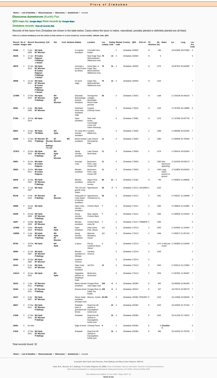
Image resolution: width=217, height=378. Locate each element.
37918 (15, 331)
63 (103, 297)
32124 (15, 265)
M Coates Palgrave (39, 57)
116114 (16, 273)
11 (103, 139)
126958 (16, 233)
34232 (15, 283)
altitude (96, 35)
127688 (16, 228)
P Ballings (39, 60)
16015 (15, 188)
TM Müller (39, 133)
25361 (15, 108)
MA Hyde (38, 50)
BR (68, 139)
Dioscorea (59, 13)
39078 (15, 66)
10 (112, 305)
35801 (15, 162)
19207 (15, 222)
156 (105, 297)
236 (103, 283)
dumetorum (73, 13)
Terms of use (108, 377)
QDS (106, 35)
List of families (28, 13)
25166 (15, 50)
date (102, 35)
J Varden (38, 63)
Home (16, 13)
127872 (16, 151)
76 (103, 56)
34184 (15, 289)
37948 (15, 315)
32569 (15, 260)
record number (86, 35)
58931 (15, 131)
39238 (15, 56)
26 (103, 96)
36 (103, 188)
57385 (15, 118)
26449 (15, 214)
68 (103, 180)
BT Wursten (40, 52)
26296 (15, 139)
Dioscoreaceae (45, 13)
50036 (15, 180)
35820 (15, 170)
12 (103, 265)
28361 (15, 326)
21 (112, 180)
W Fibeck (39, 230)
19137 (15, 297)
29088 (15, 206)
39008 (15, 81)
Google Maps (36, 21)
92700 (15, 244)
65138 (15, 196)
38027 (15, 305)
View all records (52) (44, 26)
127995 (16, 96)
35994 (15, 252)
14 (112, 56)
